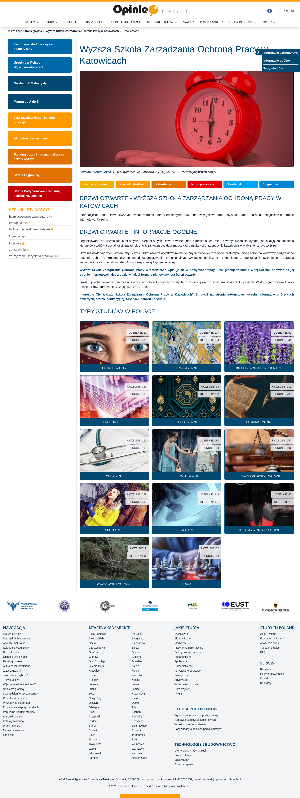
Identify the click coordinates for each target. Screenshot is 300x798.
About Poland (268, 633)
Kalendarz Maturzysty (16, 647)
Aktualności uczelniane (16, 666)
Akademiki (235, 184)
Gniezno (137, 656)
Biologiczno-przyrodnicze (189, 652)
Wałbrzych (138, 744)
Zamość (93, 757)
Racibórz (137, 716)
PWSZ (178, 693)
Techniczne (181, 633)
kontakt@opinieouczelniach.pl (222, 779)
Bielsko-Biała (96, 638)
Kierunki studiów (160, 22)
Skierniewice (139, 725)
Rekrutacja (163, 184)
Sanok (92, 725)
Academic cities (269, 643)
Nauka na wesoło (13, 730)
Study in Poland (241, 22)
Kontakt (264, 678)
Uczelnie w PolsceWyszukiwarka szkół (28, 65)
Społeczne (180, 661)
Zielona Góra (139, 757)
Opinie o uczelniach (126, 22)
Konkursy (265, 683)
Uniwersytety (182, 689)
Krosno (136, 679)
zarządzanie (19, 249)
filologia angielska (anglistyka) (31, 229)
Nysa (135, 698)
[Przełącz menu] (259, 52)
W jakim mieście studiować (190, 724)
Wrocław (137, 753)
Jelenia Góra (96, 666)
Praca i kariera (211, 22)
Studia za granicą (26, 175)
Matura (30, 22)
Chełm (92, 643)
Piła (134, 707)
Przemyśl (94, 716)
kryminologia (17, 236)
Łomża (136, 689)
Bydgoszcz (138, 638)
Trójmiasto (95, 744)
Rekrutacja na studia (15, 698)
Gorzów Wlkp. (97, 661)
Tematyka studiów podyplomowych (195, 719)
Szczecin (137, 730)
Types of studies (270, 647)
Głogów (93, 656)
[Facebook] (269, 11)
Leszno (136, 684)
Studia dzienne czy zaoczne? (20, 693)
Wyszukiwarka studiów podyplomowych (197, 715)
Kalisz (135, 666)
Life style (8, 734)
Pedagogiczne (183, 656)
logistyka (17, 243)
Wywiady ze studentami (17, 702)
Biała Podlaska (98, 633)
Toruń (135, 739)
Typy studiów (273, 68)
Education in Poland (272, 638)
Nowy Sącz (138, 693)
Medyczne (180, 643)
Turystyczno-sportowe (187, 670)
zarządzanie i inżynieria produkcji (33, 256)
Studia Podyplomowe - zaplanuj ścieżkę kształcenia (37, 193)
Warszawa (138, 748)
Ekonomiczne (182, 638)
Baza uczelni (95, 22)
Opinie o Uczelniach (15, 656)
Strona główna (32, 31)
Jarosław (137, 661)
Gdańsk (93, 652)
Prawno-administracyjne (188, 647)
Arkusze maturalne (14, 643)
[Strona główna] (150, 11)
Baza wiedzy (182, 759)
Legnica (93, 684)
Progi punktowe (202, 184)
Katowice (94, 670)
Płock (92, 711)
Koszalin (137, 675)
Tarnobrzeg (138, 734)
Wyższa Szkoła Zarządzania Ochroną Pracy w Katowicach (82, 31)
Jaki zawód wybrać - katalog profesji (34, 120)
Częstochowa (97, 647)
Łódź (92, 693)
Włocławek (95, 753)
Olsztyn (93, 702)
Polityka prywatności (272, 673)
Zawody (188, 22)
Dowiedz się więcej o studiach (21, 707)
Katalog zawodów (13, 721)
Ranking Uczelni (12, 661)
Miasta (267, 22)
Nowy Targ (95, 698)
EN (286, 10)
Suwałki (93, 730)
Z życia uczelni (12, 670)
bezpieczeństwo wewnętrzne (30, 216)
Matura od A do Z (26, 101)
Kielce (135, 670)
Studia (50, 22)
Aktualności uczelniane (31, 138)
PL (278, 10)
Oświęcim (94, 707)
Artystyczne (181, 679)
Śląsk (92, 734)
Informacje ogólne (276, 60)
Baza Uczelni (11, 652)
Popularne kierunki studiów (19, 711)
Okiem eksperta (183, 764)
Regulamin (266, 669)
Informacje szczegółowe (280, 52)
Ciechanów (138, 643)
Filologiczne (181, 675)
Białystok (137, 633)
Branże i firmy (182, 755)
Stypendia (270, 184)
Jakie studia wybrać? (15, 675)
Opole (135, 702)
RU (293, 10)
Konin (92, 675)
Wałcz (92, 748)
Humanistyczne (183, 666)
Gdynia (136, 652)
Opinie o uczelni (95, 184)
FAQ (263, 652)
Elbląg (135, 647)
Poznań (136, 711)
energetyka (18, 223)
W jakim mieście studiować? (20, 684)
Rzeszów (137, 721)
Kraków (93, 679)
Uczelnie (70, 22)
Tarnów (93, 739)
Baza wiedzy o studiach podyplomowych (198, 728)
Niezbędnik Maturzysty (30, 83)
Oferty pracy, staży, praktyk (190, 750)
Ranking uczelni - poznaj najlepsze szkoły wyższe (39, 157)
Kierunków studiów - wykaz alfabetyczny (34, 46)
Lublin (92, 689)
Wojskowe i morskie (186, 684)
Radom (93, 721)
